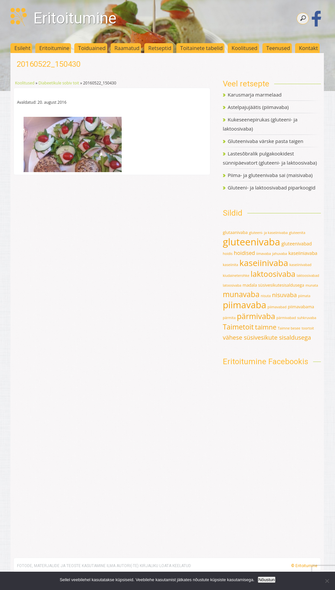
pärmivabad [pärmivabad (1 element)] (286, 317)
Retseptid (159, 48)
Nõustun (266, 579)
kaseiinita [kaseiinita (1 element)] (230, 264)
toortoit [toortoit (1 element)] (308, 328)
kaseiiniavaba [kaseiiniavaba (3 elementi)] (302, 253)
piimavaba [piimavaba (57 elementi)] (244, 305)
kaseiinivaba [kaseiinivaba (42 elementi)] (263, 263)
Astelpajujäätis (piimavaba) (258, 107)
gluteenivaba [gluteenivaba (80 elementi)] (251, 241)
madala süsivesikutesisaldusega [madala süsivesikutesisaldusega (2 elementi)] (273, 285)
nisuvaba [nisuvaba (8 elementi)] (284, 295)
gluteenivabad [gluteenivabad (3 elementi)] (296, 244)
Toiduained (92, 48)
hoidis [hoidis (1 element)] (228, 253)
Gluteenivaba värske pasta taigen (265, 141)
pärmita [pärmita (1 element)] (229, 317)
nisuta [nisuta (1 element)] (266, 296)
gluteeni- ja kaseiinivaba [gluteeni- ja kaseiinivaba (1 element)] (268, 232)
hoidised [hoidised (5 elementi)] (244, 253)
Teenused (278, 48)
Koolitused (244, 48)
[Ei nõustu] (327, 581)
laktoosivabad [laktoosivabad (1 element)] (308, 275)
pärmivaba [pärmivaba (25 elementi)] (256, 316)
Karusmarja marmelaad (255, 94)
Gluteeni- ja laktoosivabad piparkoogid (271, 187)
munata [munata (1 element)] (312, 285)
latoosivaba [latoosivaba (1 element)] (232, 285)
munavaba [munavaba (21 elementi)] (241, 294)
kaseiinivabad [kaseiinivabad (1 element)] (300, 264)
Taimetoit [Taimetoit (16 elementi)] (238, 326)
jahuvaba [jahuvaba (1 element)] (279, 253)
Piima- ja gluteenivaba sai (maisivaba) (270, 175)
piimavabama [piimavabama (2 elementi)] (301, 307)
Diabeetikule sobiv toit (58, 83)
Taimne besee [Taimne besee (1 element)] (289, 328)
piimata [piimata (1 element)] (304, 296)
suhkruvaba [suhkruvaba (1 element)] (306, 317)
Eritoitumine (74, 18)
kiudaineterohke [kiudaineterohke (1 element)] (236, 275)
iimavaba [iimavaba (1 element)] (263, 253)
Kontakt (308, 48)
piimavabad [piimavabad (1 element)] (277, 307)
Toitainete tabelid (201, 48)
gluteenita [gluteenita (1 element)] (297, 232)
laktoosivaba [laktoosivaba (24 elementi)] (273, 274)
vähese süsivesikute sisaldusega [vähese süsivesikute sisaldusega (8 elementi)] (267, 337)
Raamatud (127, 48)
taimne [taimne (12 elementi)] (265, 327)
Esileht (22, 48)
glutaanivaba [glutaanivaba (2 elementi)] (235, 232)
